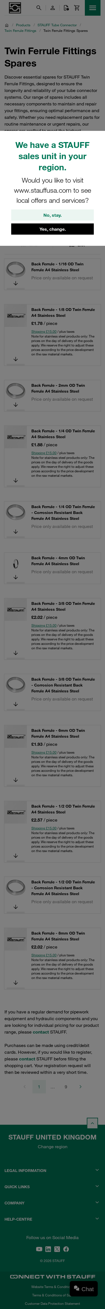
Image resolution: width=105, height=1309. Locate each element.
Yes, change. (52, 229)
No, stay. (52, 215)
